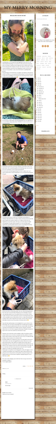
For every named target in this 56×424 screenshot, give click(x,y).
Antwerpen (38, 61)
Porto (37, 68)
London (42, 66)
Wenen (43, 70)
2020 (38, 115)
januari (40, 112)
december (40, 91)
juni (39, 102)
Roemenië (42, 68)
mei (39, 105)
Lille (50, 64)
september (40, 96)
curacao (44, 72)
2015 (38, 124)
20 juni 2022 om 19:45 (8, 388)
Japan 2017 (38, 64)
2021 (38, 114)
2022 (38, 89)
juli (39, 100)
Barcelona (44, 61)
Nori (6, 373)
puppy (8, 373)
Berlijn (49, 61)
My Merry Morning (28, 10)
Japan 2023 (43, 64)
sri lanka (38, 73)
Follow (37, 130)
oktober (40, 95)
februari (40, 110)
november (40, 93)
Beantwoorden (31, 393)
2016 (38, 122)
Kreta (47, 64)
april (39, 107)
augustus (40, 98)
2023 (38, 88)
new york (49, 72)
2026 (38, 83)
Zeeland (47, 70)
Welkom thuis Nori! (42, 103)
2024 (38, 86)
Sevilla (49, 68)
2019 (38, 117)
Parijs (50, 66)
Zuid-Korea (38, 72)
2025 (38, 84)
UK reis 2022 (38, 70)
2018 (38, 119)
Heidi (6, 386)
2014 (38, 126)
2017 (38, 120)
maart (40, 108)
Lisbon (37, 66)
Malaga (46, 66)
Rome (46, 68)
